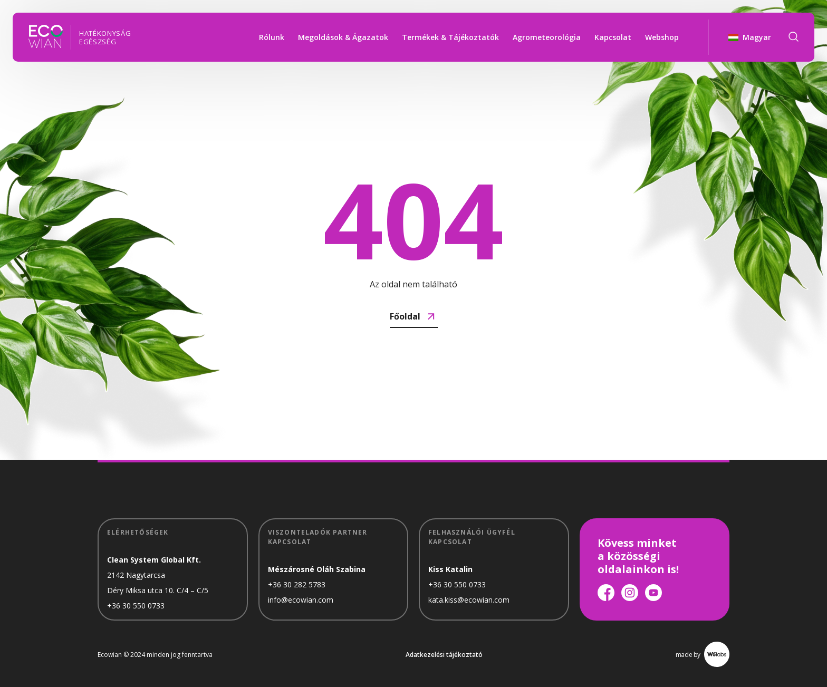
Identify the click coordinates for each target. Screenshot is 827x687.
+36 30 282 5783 (296, 584)
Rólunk (271, 37)
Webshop (662, 37)
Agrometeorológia (547, 37)
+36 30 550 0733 (136, 606)
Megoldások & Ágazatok (343, 37)
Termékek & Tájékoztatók (450, 37)
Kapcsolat (612, 37)
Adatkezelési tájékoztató (444, 654)
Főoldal (414, 316)
